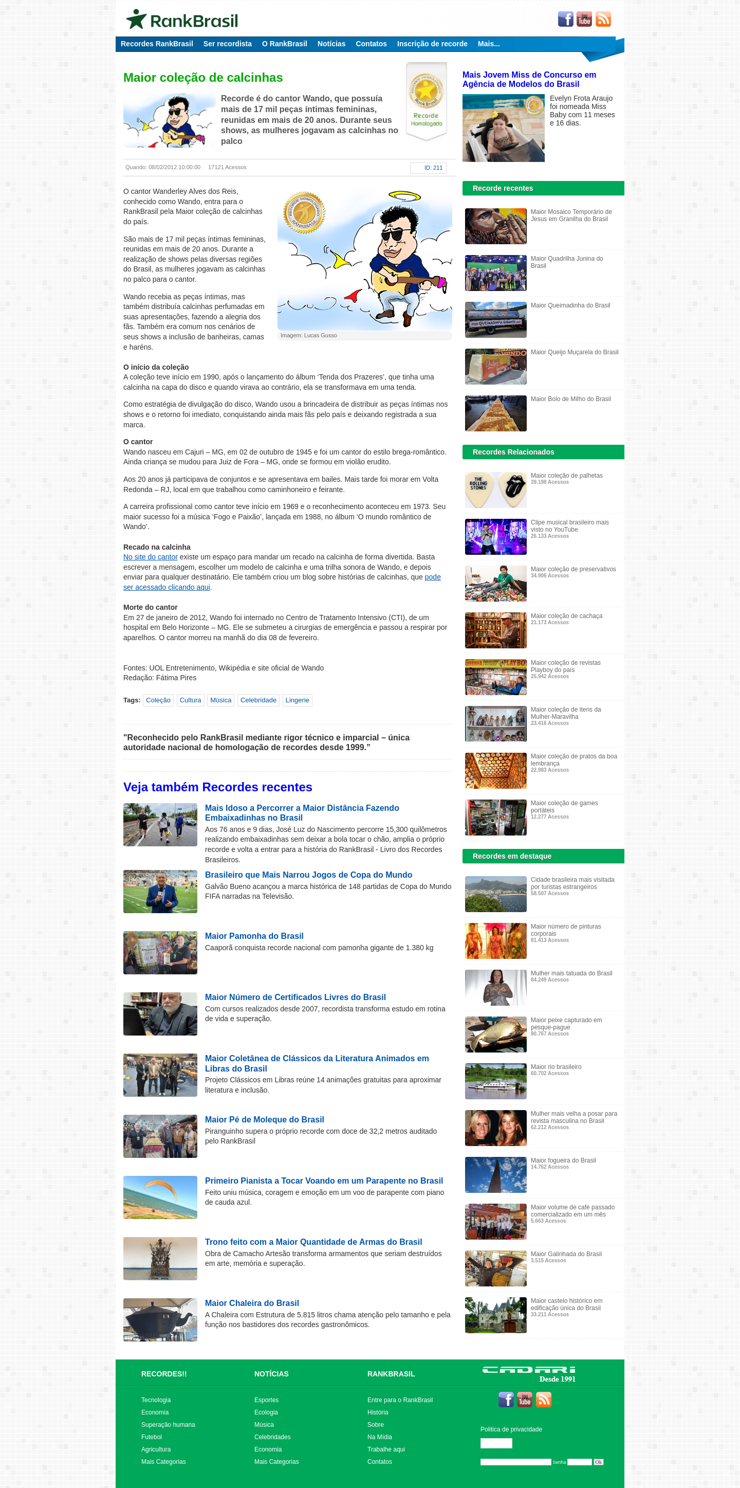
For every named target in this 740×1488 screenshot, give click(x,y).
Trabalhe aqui (386, 1449)
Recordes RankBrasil (157, 44)
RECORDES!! (164, 1374)
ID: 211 (433, 168)
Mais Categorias (163, 1461)
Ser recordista (227, 44)
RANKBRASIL (391, 1374)
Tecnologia (156, 1400)
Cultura (190, 700)
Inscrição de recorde (432, 44)
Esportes (266, 1400)
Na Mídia (379, 1437)
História (377, 1412)
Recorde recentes (503, 188)
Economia (155, 1412)
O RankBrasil (284, 44)
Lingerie (297, 700)
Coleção (158, 700)
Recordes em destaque (512, 856)
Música (220, 700)
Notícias (331, 44)
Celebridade (258, 700)
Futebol (151, 1437)
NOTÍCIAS (271, 1374)
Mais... (489, 44)
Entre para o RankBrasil (400, 1400)
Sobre (375, 1424)
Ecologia (266, 1412)
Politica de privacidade (511, 1429)
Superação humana (168, 1424)
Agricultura (156, 1449)
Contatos (371, 44)
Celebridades (272, 1437)
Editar (501, 1443)
